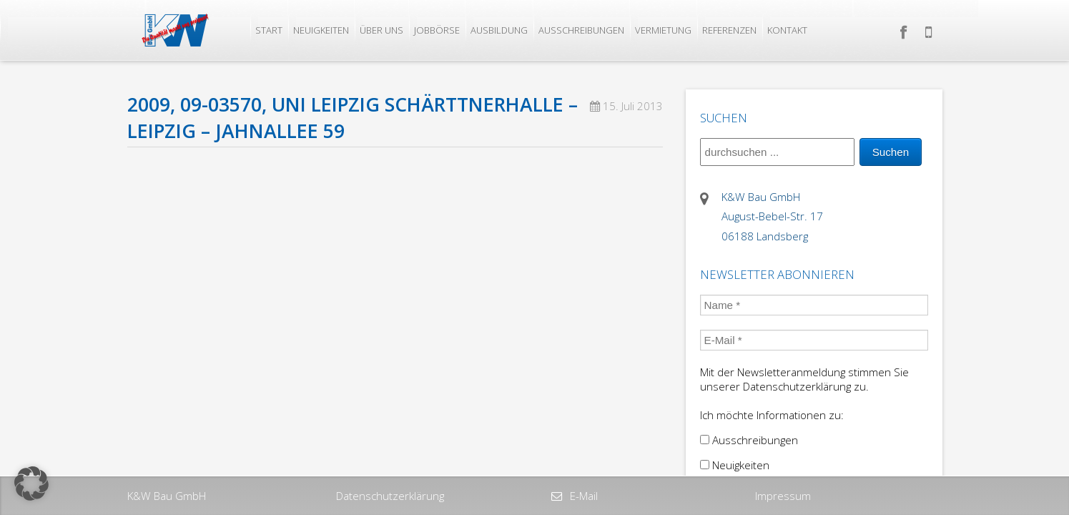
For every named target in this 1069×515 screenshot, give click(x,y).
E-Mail (582, 496)
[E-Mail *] (814, 340)
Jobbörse (437, 30)
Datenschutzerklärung (390, 496)
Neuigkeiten (321, 30)
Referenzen (729, 30)
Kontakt (787, 30)
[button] (31, 483)
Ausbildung (499, 30)
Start (268, 30)
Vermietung (663, 30)
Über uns (381, 30)
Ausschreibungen (581, 30)
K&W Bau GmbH (166, 496)
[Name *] (814, 305)
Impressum (783, 496)
